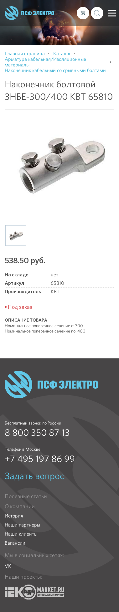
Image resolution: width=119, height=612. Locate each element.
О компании (20, 506)
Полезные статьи (26, 496)
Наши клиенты (21, 534)
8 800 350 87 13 (37, 432)
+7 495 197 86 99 (40, 459)
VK (8, 566)
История (14, 516)
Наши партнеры (22, 525)
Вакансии (15, 543)
